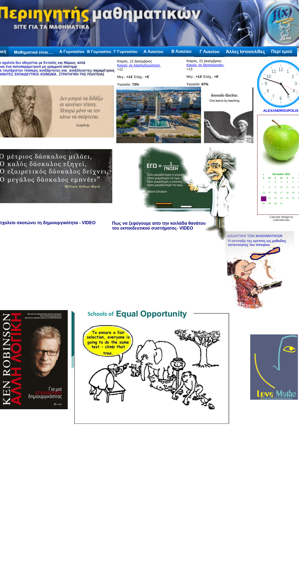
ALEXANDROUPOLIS (280, 111)
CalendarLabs (281, 220)
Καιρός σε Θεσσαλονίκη (205, 65)
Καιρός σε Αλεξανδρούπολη (139, 65)
